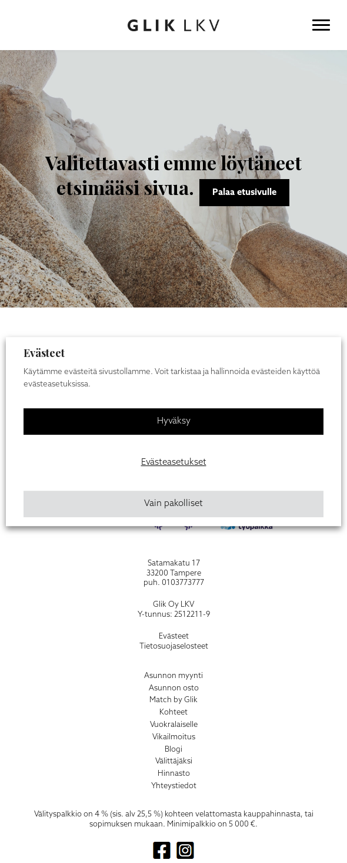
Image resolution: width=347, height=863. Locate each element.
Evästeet (174, 636)
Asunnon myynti (173, 676)
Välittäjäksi (173, 761)
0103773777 (183, 582)
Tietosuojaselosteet (173, 646)
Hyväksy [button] (174, 421)
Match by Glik (173, 700)
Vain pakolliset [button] (173, 503)
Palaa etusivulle (244, 192)
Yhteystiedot (173, 786)
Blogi (173, 749)
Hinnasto (174, 773)
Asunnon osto (174, 688)
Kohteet (173, 712)
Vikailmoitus (173, 737)
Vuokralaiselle (174, 724)
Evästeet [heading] (44, 353)
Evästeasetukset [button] (173, 462)
